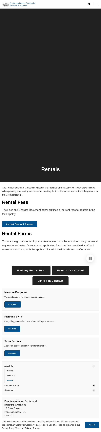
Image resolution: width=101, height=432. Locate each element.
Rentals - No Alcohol (70, 289)
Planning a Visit (11, 405)
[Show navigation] (96, 4)
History (10, 390)
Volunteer (11, 395)
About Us (8, 385)
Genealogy (9, 410)
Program (12, 324)
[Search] (89, 4)
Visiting (12, 348)
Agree (92, 425)
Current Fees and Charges (19, 224)
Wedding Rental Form (31, 289)
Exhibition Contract (50, 300)
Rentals (12, 373)
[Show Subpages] (93, 385)
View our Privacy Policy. (27, 428)
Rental (10, 400)
